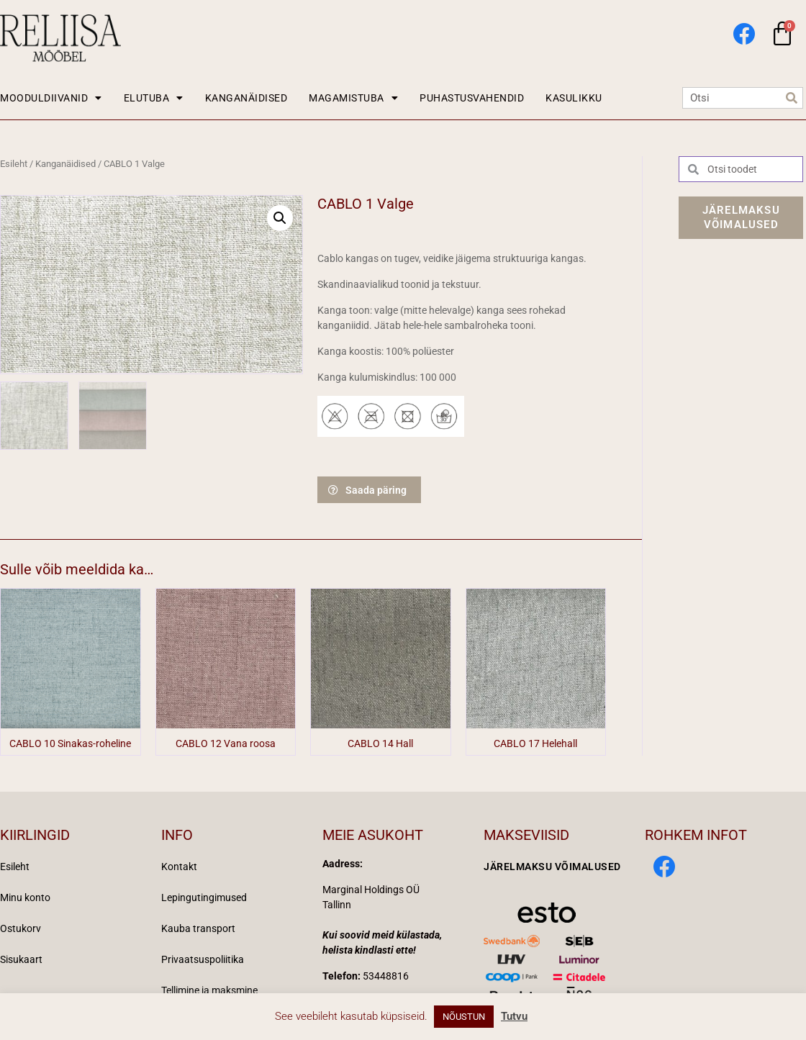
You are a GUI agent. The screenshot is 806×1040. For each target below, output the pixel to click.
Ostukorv (20, 928)
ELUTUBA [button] (154, 98)
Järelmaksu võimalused (552, 866)
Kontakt (179, 866)
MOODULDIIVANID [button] (51, 98)
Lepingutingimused (204, 897)
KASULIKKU (573, 98)
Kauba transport (198, 928)
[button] (280, 218)
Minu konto (25, 897)
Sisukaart (21, 959)
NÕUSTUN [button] (464, 1016)
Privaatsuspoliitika (202, 959)
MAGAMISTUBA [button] (353, 98)
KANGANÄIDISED (246, 98)
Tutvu (514, 1016)
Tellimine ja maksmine (209, 990)
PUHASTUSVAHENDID (472, 98)
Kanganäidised (65, 163)
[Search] (791, 98)
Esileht (13, 163)
